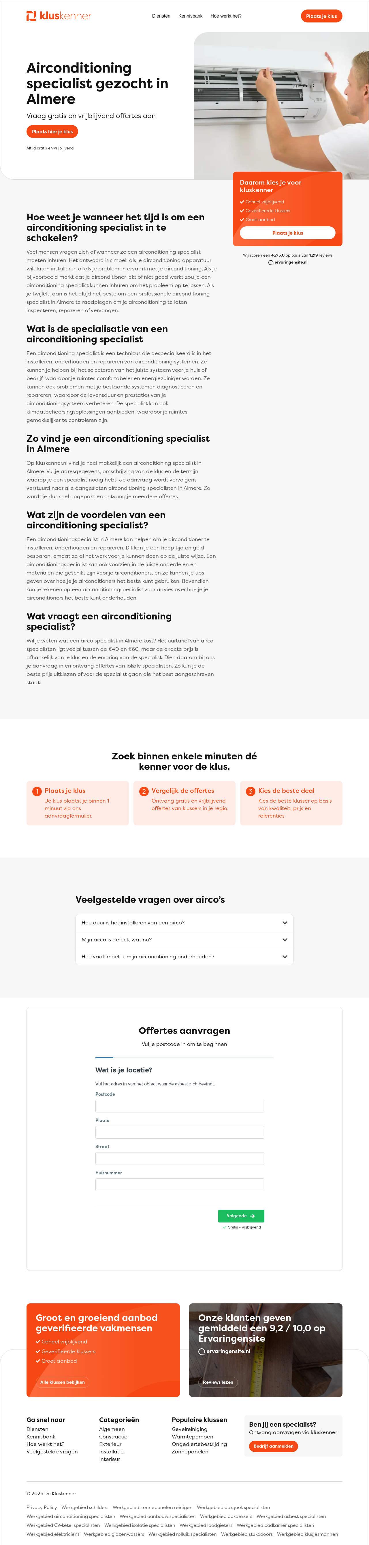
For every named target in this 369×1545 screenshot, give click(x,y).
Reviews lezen (218, 1382)
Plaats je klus (321, 16)
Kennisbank (190, 16)
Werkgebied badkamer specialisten (275, 1525)
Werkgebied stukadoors (247, 1534)
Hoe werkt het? (226, 16)
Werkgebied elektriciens (53, 1534)
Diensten (161, 16)
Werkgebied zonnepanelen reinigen (153, 1507)
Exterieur (110, 1444)
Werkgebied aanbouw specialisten (158, 1516)
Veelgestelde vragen (52, 1451)
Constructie (113, 1436)
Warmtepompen (192, 1436)
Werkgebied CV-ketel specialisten (63, 1525)
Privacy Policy (42, 1507)
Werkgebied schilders (84, 1507)
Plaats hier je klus (52, 131)
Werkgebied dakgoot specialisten (233, 1507)
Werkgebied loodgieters (206, 1525)
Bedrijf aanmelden (273, 1446)
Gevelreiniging (190, 1429)
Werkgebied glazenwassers (114, 1534)
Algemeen (112, 1429)
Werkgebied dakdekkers (226, 1516)
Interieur (109, 1459)
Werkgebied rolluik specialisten (182, 1534)
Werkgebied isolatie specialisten (139, 1525)
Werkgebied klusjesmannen (307, 1534)
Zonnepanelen (190, 1451)
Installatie (111, 1451)
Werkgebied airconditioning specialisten (71, 1516)
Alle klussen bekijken (62, 1382)
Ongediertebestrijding (199, 1444)
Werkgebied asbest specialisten (291, 1516)
